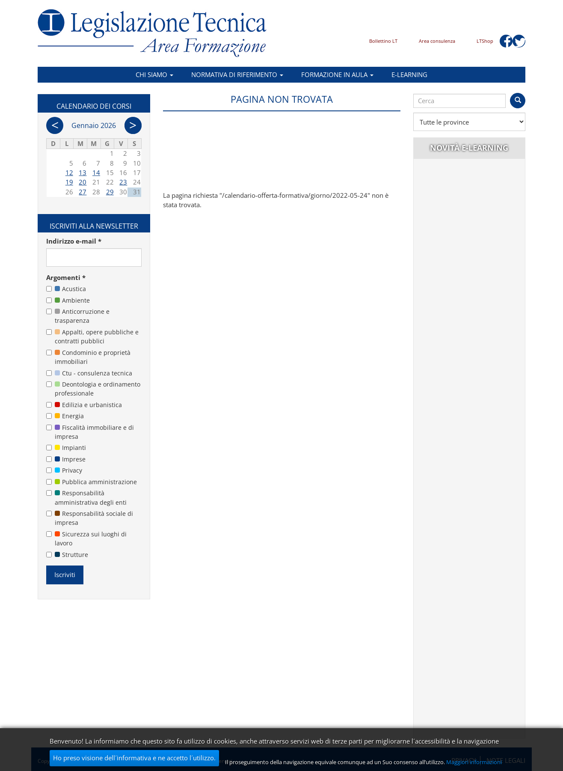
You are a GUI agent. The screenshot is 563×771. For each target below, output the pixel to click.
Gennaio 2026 (93, 125)
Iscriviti (64, 574)
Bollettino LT (383, 41)
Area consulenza (437, 41)
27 (82, 192)
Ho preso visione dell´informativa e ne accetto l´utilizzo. (134, 757)
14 (96, 172)
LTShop (485, 41)
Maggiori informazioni (474, 762)
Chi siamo (154, 74)
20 (82, 182)
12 (69, 172)
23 (123, 182)
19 (69, 182)
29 (110, 192)
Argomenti (66, 277)
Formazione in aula (337, 74)
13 (82, 172)
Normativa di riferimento (237, 74)
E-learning (409, 74)
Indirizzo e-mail (73, 241)
